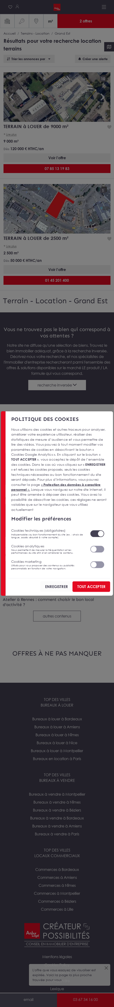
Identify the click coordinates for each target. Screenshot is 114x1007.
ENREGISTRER (56, 586)
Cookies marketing (47, 564)
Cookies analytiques (47, 549)
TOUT (91, 586)
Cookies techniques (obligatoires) (47, 533)
